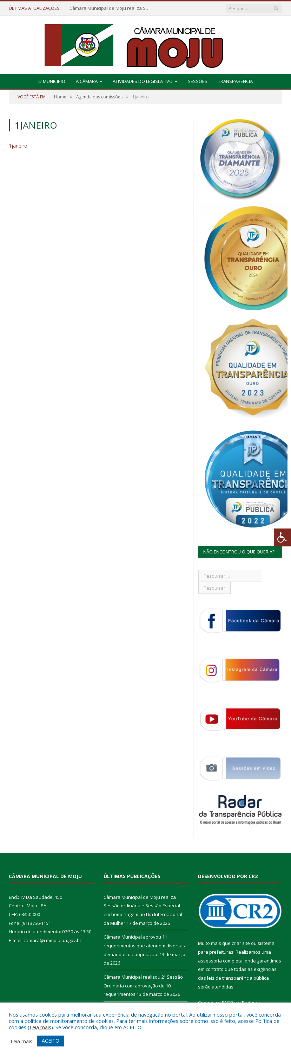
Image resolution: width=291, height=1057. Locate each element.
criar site (241, 943)
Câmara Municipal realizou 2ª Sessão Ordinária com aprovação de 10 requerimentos (143, 985)
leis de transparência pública (238, 978)
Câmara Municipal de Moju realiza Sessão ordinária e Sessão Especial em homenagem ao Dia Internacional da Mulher (112, 8)
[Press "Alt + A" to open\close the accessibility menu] (282, 537)
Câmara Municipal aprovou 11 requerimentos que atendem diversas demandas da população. (144, 945)
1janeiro (18, 145)
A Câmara (87, 81)
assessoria (210, 961)
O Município (51, 81)
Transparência (235, 81)
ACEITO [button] (50, 1040)
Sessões (197, 81)
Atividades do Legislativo (143, 81)
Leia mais (40, 1027)
